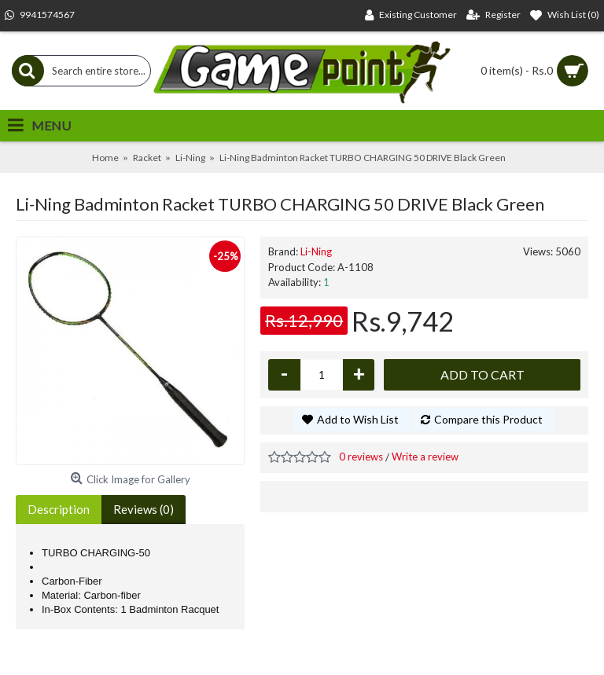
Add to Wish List (358, 419)
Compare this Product (488, 419)
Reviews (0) (143, 509)
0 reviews (361, 456)
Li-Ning (316, 251)
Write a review (425, 456)
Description (59, 509)
